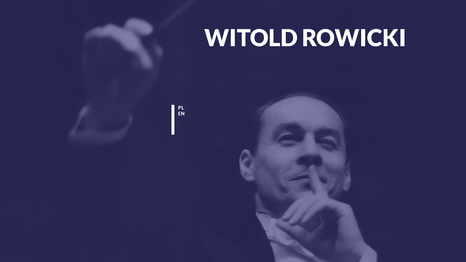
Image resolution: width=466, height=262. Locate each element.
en (181, 113)
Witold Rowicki (305, 37)
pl (181, 108)
